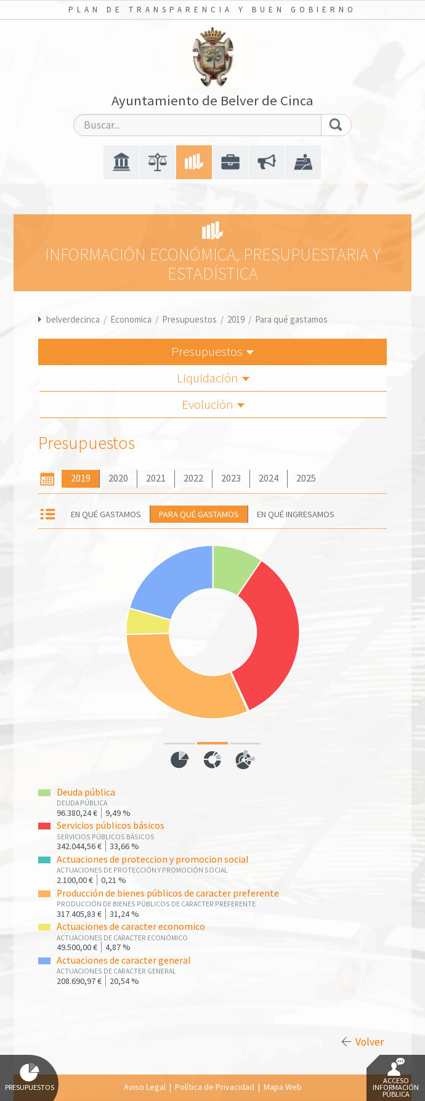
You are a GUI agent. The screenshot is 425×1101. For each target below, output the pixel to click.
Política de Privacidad (214, 1086)
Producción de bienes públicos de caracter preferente (168, 893)
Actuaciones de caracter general (124, 960)
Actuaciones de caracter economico (131, 926)
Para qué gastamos (291, 319)
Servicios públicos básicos (110, 825)
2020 (118, 478)
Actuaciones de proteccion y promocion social (153, 859)
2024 (268, 478)
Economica (131, 319)
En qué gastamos (106, 514)
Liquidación (213, 377)
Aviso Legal (145, 1086)
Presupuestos (189, 319)
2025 (306, 478)
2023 (231, 478)
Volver (369, 1042)
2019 (236, 319)
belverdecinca (73, 319)
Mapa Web (283, 1086)
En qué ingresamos (295, 514)
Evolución (213, 404)
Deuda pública (86, 792)
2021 (156, 478)
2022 (193, 478)
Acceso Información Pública (396, 1078)
